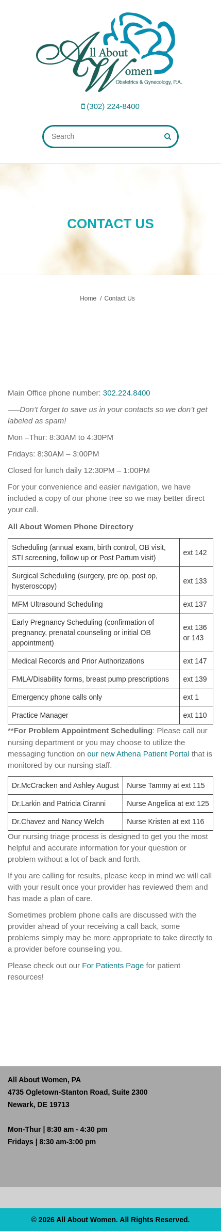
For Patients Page (113, 965)
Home (88, 298)
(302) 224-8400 (113, 106)
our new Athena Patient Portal (138, 753)
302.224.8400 (126, 392)
